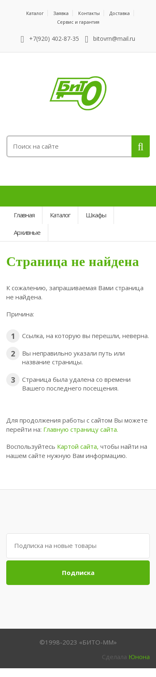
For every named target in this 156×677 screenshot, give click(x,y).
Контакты (89, 13)
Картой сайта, (78, 446)
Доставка (119, 13)
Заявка (61, 13)
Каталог (35, 13)
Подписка (78, 572)
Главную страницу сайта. (80, 429)
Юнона (139, 656)
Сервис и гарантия (78, 22)
